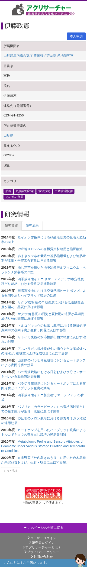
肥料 (8, 191)
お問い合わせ (41, 556)
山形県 (8, 135)
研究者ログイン (42, 542)
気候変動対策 (25, 191)
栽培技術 (44, 191)
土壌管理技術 (64, 191)
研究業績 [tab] (11, 225)
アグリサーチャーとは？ (41, 547)
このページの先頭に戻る (44, 527)
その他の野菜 (14, 197)
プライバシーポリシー (41, 552)
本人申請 (76, 36)
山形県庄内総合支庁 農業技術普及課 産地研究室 (38, 55)
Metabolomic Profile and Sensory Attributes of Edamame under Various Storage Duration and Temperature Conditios (43, 446)
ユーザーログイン (41, 538)
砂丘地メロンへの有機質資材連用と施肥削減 (50, 249)
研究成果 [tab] (32, 225)
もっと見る (11, 470)
